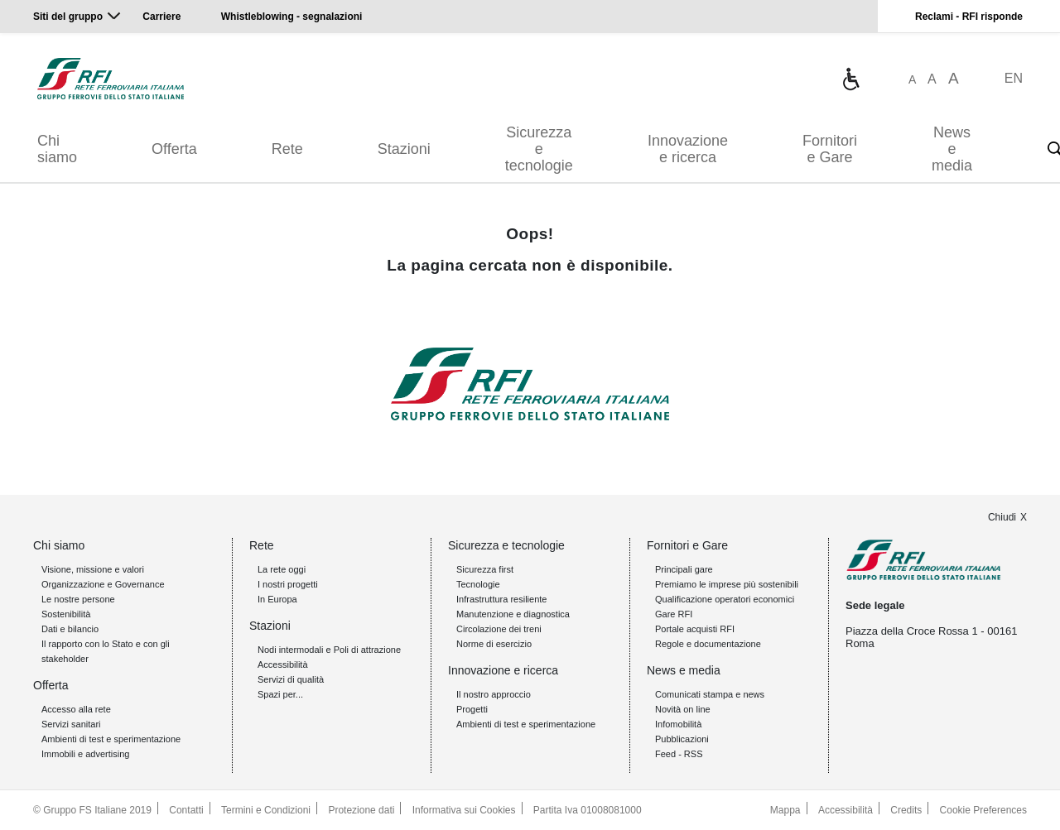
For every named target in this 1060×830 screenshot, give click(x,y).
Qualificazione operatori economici (724, 599)
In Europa (277, 599)
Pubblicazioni (682, 739)
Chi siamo (57, 149)
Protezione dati (361, 810)
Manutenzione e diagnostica (513, 614)
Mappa (785, 810)
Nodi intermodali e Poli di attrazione (329, 650)
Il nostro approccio (493, 694)
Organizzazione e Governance (103, 584)
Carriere (161, 16)
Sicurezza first (484, 569)
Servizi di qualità (291, 679)
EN (1014, 78)
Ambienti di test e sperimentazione (111, 739)
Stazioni (404, 149)
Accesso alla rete (76, 709)
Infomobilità (678, 724)
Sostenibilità (65, 614)
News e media (952, 149)
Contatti (186, 810)
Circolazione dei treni (499, 629)
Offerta (174, 149)
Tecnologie (478, 584)
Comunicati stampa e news (709, 694)
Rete (287, 149)
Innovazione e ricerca (688, 149)
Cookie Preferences (983, 810)
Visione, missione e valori (92, 569)
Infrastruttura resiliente (501, 599)
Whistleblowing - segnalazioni (292, 16)
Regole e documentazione (708, 644)
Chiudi (1002, 517)
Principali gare (684, 569)
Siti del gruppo (68, 16)
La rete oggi (282, 569)
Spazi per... (280, 694)
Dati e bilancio (70, 629)
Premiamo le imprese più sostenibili (726, 584)
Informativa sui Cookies (464, 810)
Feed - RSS (678, 754)
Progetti (472, 709)
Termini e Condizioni (266, 810)
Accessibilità (283, 664)
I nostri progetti (288, 584)
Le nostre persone (78, 599)
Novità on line (683, 709)
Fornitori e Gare (829, 149)
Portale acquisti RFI (695, 629)
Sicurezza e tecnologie (539, 149)
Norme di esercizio (494, 644)
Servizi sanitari (71, 724)
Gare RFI (673, 614)
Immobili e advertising (85, 754)
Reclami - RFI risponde (969, 16)
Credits (906, 810)
